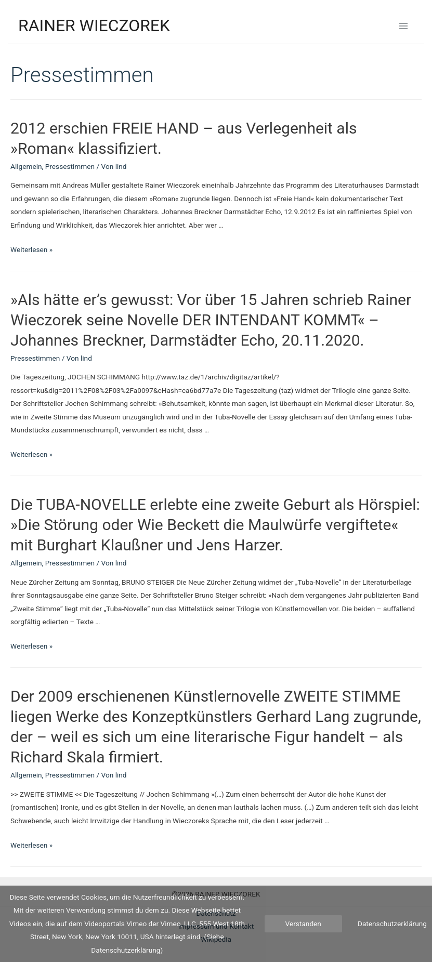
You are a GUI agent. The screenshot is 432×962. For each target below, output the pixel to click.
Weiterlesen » (31, 249)
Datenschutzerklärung (392, 923)
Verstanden (303, 923)
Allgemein (26, 166)
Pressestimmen (70, 166)
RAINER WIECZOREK (94, 25)
